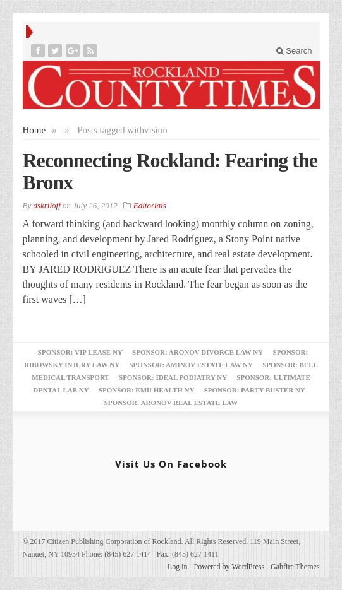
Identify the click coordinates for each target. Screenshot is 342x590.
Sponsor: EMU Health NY (146, 390)
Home (34, 130)
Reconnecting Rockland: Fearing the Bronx (170, 171)
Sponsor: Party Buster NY (254, 390)
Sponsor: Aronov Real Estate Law (171, 402)
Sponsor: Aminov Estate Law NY (190, 365)
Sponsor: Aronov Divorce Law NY (197, 352)
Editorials (149, 205)
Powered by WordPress (229, 566)
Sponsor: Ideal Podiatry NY (173, 377)
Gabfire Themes (295, 566)
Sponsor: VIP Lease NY (80, 352)
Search (294, 51)
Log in (178, 566)
